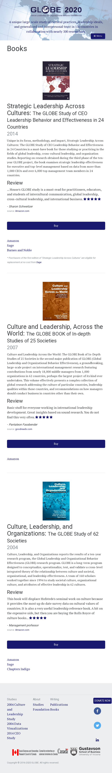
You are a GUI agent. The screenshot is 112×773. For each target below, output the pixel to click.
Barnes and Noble (19, 250)
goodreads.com (23, 429)
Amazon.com (22, 211)
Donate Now (102, 700)
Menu (98, 36)
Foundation (41, 709)
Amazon (13, 241)
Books (54, 709)
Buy (56, 225)
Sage (10, 245)
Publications (59, 704)
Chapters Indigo (18, 669)
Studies (38, 704)
